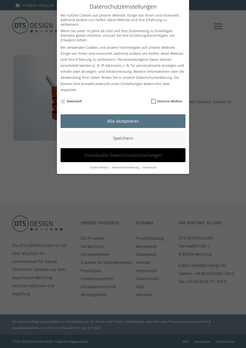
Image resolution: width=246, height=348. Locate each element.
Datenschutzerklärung (154, 74)
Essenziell (71, 98)
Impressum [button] (149, 164)
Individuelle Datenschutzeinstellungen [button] (123, 152)
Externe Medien (166, 98)
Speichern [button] (123, 135)
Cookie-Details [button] (99, 164)
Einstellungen (132, 81)
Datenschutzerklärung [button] (126, 164)
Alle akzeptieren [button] (123, 118)
